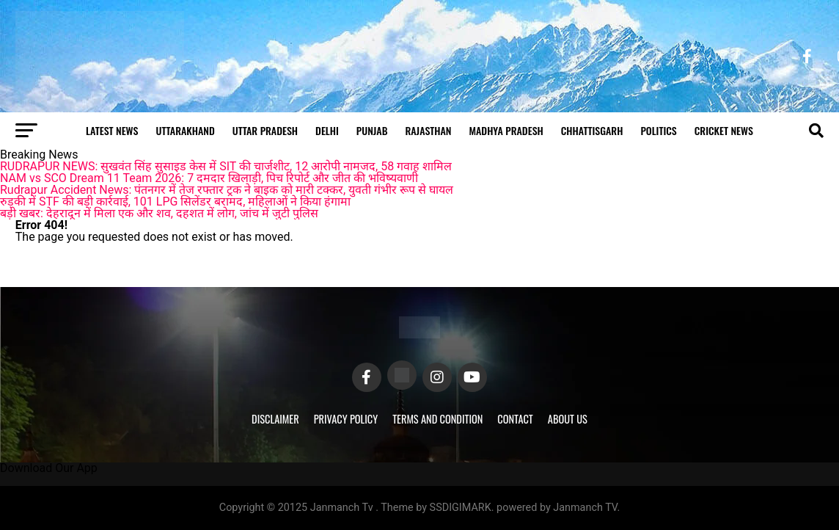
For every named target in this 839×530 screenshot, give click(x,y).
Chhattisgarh (592, 130)
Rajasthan (428, 130)
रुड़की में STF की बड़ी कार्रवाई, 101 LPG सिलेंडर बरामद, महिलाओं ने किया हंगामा (175, 201)
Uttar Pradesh (265, 130)
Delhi (327, 130)
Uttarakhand (184, 130)
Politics (658, 130)
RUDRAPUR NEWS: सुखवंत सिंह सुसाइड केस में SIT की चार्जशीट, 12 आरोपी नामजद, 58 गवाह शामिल (226, 166)
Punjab (372, 130)
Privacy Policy (346, 418)
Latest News (112, 130)
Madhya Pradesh (506, 130)
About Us (567, 418)
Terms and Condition (437, 418)
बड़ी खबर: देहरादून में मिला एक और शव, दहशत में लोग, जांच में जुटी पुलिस (159, 213)
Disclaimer (275, 418)
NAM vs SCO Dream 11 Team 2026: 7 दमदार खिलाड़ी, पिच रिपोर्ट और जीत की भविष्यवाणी (209, 178)
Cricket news (724, 130)
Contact (514, 418)
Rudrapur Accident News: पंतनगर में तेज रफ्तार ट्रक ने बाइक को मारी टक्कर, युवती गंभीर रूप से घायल (226, 190)
